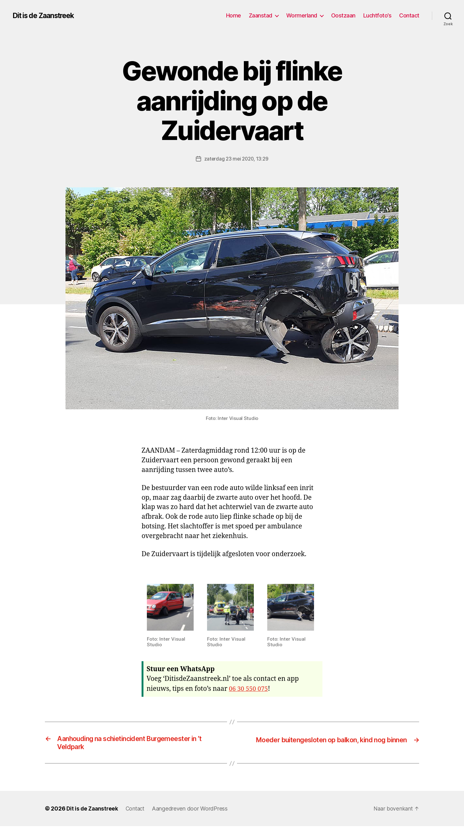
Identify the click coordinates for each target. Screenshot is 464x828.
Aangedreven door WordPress (193, 810)
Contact (409, 15)
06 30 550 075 (249, 688)
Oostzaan (343, 15)
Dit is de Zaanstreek (46, 15)
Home (233, 15)
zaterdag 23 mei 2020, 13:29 (236, 159)
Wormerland (301, 15)
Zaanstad (260, 15)
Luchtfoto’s (377, 15)
